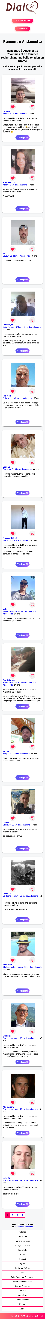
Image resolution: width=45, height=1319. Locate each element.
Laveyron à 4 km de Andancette (16, 256)
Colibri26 (7, 1036)
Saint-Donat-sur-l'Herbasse (22, 1277)
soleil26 (6, 1178)
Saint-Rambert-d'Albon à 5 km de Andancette (22, 327)
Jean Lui (6, 467)
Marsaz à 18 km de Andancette (16, 540)
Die (22, 1272)
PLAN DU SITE (27, 1316)
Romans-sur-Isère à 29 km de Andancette (20, 1038)
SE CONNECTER (22, 29)
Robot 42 (7, 396)
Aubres (22, 1309)
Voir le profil (22, 137)
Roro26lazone (9, 680)
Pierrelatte (22, 1250)
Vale (5, 609)
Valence (22, 1232)
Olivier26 (7, 893)
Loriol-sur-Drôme (22, 1268)
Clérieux (22, 1291)
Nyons (22, 1263)
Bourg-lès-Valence (22, 1245)
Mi (4, 253)
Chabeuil (22, 1259)
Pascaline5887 (9, 182)
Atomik (6, 751)
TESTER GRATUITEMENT (22, 21)
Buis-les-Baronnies (22, 1286)
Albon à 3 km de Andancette (15, 114)
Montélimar (22, 1236)
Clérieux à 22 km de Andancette (16, 825)
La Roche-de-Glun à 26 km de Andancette (20, 896)
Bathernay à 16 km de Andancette (17, 469)
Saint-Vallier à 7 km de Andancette (17, 398)
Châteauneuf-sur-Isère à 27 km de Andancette (22, 967)
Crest (22, 1254)
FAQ (11, 1316)
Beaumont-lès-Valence (22, 1282)
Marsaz (22, 1304)
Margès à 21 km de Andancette (16, 754)
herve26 (6, 822)
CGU (17, 1316)
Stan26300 (7, 965)
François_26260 (10, 538)
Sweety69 (7, 111)
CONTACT (39, 1316)
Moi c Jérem (8, 1107)
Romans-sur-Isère (22, 1241)
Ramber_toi (8, 325)
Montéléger (22, 1295)
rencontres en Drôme (24, 1227)
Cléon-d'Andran (22, 1300)
